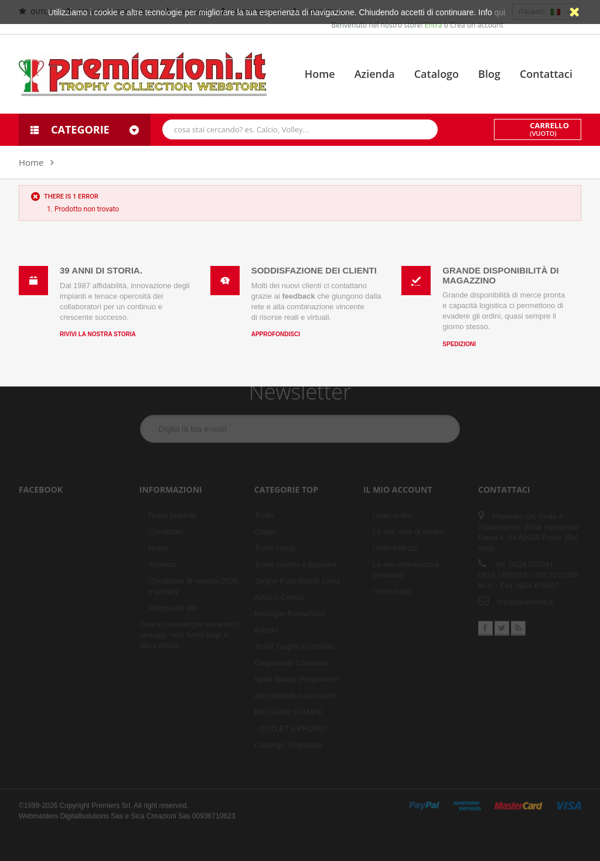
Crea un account (476, 25)
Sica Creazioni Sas (160, 811)
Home (320, 74)
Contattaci (546, 74)
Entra (434, 25)
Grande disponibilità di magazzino (500, 275)
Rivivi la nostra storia (98, 334)
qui (500, 12)
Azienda (374, 74)
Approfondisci (275, 334)
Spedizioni (459, 344)
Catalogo (436, 74)
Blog (489, 74)
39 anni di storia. (101, 270)
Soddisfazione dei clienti (314, 270)
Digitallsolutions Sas (91, 811)
